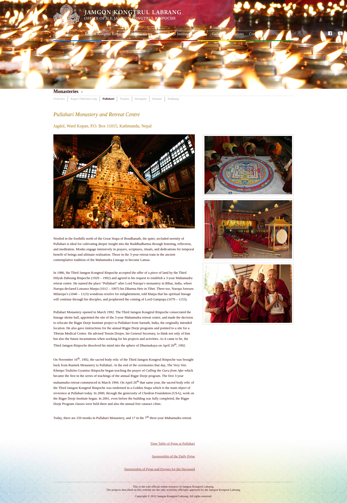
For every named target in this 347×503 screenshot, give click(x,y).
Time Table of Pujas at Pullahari (172, 443)
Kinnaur (157, 98)
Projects (201, 34)
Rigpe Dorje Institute (173, 34)
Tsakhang (173, 98)
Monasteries (141, 34)
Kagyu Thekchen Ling (83, 98)
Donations (236, 34)
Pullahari (108, 98)
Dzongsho (141, 98)
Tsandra (124, 98)
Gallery (217, 34)
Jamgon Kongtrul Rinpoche (105, 34)
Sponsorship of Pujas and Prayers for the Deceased (159, 469)
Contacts (255, 34)
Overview (59, 98)
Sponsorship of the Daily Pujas (173, 456)
